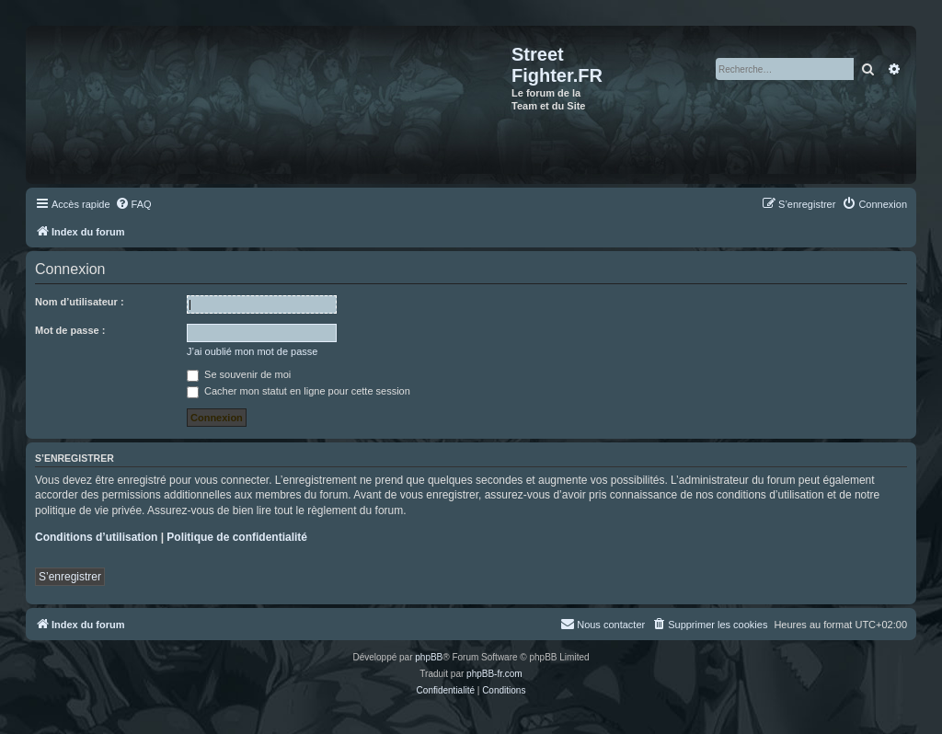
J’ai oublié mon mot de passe (252, 351)
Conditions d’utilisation (96, 537)
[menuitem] (133, 204)
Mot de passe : (70, 330)
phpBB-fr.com (494, 674)
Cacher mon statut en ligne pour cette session (298, 390)
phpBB (428, 657)
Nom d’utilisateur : (79, 301)
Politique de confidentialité (237, 537)
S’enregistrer (70, 576)
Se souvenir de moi (239, 374)
